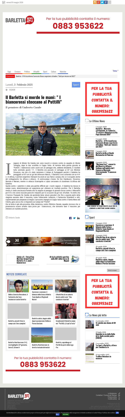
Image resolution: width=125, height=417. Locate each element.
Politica (28, 71)
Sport (46, 71)
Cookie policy (112, 399)
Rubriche (64, 71)
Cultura (54, 71)
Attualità (37, 71)
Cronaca (18, 71)
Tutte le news (112, 270)
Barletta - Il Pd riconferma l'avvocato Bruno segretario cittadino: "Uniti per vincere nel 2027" (45, 76)
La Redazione (112, 393)
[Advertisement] (63, 52)
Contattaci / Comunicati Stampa (106, 395)
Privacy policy (112, 397)
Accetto (65, 414)
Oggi (10, 71)
